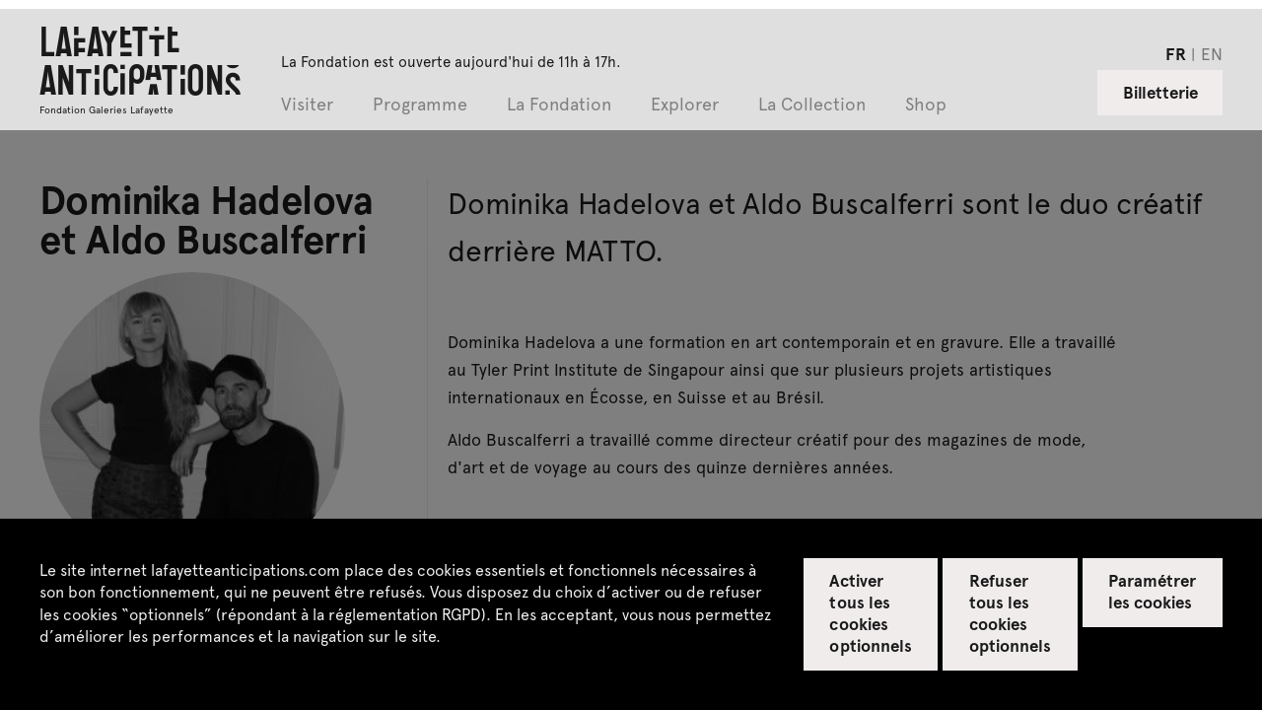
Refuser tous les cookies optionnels (1010, 612)
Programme (420, 105)
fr (1175, 53)
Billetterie (1160, 92)
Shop (925, 105)
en (1212, 53)
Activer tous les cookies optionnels (870, 612)
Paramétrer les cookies (1152, 590)
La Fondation (559, 105)
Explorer (685, 105)
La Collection (812, 105)
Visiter (307, 105)
